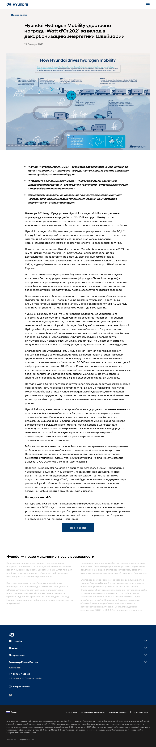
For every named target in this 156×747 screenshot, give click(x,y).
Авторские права (140, 712)
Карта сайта (71, 712)
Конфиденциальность (118, 712)
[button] (12, 635)
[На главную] (17, 4)
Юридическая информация (93, 712)
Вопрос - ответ (19, 686)
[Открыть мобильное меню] (148, 4)
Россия (11, 712)
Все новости (16, 14)
